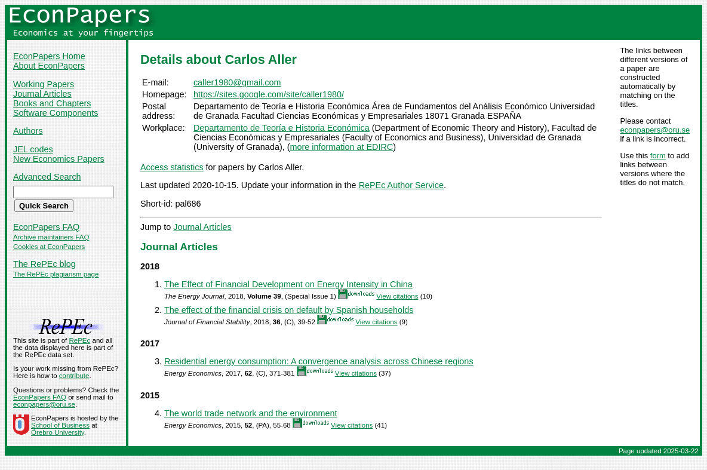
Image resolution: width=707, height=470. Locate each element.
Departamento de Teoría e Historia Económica (281, 128)
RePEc (79, 340)
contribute (74, 375)
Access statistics (172, 167)
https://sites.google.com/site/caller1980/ (268, 94)
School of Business (60, 425)
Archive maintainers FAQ (51, 237)
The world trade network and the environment (250, 413)
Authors (28, 131)
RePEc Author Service (401, 185)
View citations (397, 296)
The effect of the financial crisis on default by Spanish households (288, 310)
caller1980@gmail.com (237, 82)
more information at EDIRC (341, 147)
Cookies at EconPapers (49, 246)
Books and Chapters (52, 103)
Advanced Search (47, 177)
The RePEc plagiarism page (56, 274)
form (658, 155)
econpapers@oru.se (655, 129)
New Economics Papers (58, 159)
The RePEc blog (44, 264)
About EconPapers (49, 65)
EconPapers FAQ (46, 227)
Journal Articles (42, 94)
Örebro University (57, 432)
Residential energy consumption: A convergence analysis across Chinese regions (319, 361)
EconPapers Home (49, 56)
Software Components (55, 113)
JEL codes (33, 149)
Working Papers (43, 84)
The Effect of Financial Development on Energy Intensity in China (288, 284)
